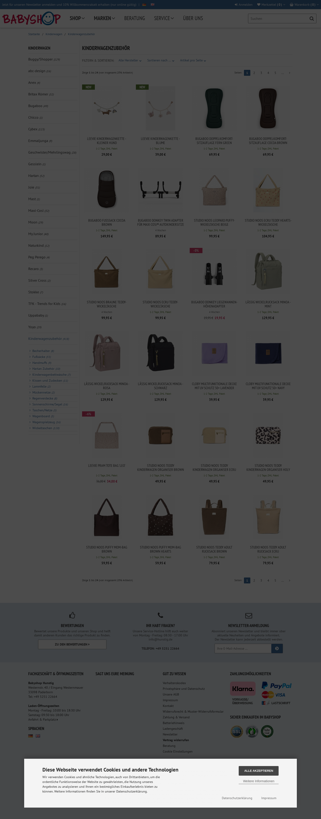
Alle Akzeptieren (258, 770)
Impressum (268, 798)
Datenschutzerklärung (237, 798)
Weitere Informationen (258, 781)
